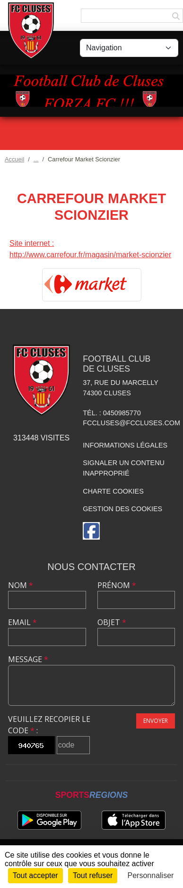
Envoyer (155, 721)
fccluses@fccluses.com (131, 423)
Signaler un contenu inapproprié (124, 468)
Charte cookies (113, 491)
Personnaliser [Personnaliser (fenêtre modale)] (151, 875)
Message (28, 659)
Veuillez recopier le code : (49, 725)
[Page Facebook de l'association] (91, 531)
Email (22, 622)
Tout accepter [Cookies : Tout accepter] (35, 875)
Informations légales (125, 445)
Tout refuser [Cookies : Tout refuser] (93, 875)
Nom (20, 585)
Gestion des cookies (122, 509)
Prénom (116, 585)
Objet (111, 622)
